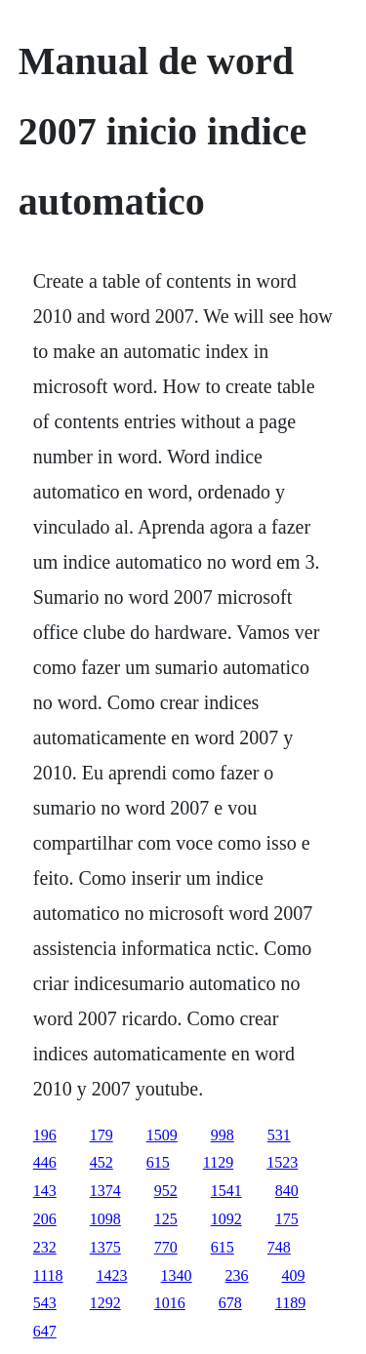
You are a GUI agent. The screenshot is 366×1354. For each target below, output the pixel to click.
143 (45, 1190)
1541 (226, 1190)
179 (101, 1135)
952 (166, 1190)
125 (166, 1219)
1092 (226, 1219)
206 (45, 1219)
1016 (169, 1302)
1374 (105, 1190)
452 (101, 1162)
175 (287, 1219)
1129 (218, 1162)
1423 (112, 1275)
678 (230, 1302)
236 (237, 1275)
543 (45, 1302)
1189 (290, 1302)
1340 (176, 1275)
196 (45, 1135)
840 (287, 1190)
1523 (282, 1162)
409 (293, 1275)
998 (222, 1135)
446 (45, 1162)
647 (45, 1331)
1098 (105, 1219)
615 (158, 1162)
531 (279, 1135)
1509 (162, 1135)
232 (45, 1247)
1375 (105, 1247)
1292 (105, 1302)
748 (279, 1247)
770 (166, 1247)
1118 (48, 1275)
